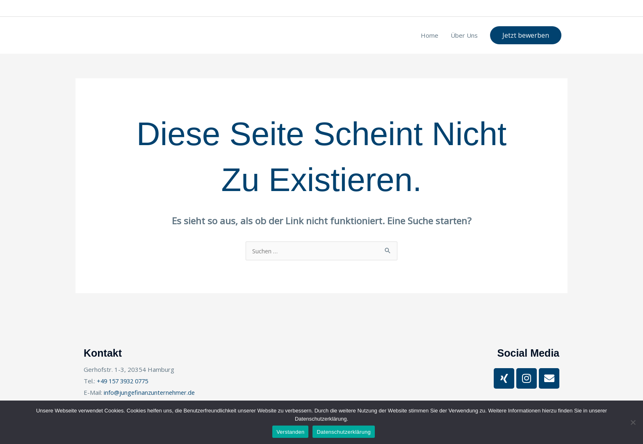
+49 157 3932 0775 (131, 8)
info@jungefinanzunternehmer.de (319, 8)
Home (429, 35)
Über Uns (464, 35)
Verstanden (290, 432)
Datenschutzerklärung (343, 432)
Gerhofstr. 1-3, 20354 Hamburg (225, 8)
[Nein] (633, 422)
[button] (525, 35)
